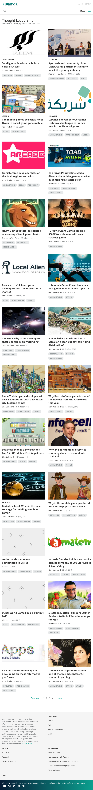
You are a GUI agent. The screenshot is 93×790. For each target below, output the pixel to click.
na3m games (8, 243)
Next (60, 698)
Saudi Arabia (8, 60)
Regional (52, 60)
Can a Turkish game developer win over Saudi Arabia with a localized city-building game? (22, 400)
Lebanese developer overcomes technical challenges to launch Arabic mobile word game (67, 123)
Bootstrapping (56, 354)
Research (5, 757)
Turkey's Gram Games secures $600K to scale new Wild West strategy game (66, 234)
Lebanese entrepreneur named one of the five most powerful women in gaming (67, 674)
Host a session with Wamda (58, 757)
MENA (83, 79)
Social (21, 185)
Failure (65, 575)
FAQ (49, 725)
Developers (7, 351)
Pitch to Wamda (54, 770)
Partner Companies (55, 729)
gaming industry (32, 75)
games (5, 132)
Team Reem (7, 75)
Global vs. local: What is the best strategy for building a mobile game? (21, 509)
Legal (50, 734)
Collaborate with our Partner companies (63, 761)
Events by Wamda (9, 761)
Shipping (69, 354)
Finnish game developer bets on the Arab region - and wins (21, 174)
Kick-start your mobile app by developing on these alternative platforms (21, 674)
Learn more (27, 744)
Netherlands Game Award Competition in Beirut (17, 561)
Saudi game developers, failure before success (20, 65)
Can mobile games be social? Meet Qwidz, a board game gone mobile (22, 121)
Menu (82, 11)
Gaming (69, 297)
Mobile (85, 135)
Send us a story (54, 752)
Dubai (5, 625)
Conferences (33, 625)
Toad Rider (54, 188)
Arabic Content (72, 135)
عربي (89, 11)
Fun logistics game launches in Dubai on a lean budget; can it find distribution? (69, 342)
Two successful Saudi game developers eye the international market (21, 288)
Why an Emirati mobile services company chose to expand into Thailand (67, 453)
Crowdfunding (22, 351)
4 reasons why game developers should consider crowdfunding (21, 340)
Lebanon (6, 116)
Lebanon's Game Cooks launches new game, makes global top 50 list (69, 286)
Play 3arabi (72, 79)
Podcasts (5, 752)
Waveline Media (69, 188)
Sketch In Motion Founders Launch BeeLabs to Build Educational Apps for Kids (69, 616)
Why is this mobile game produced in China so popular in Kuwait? (69, 504)
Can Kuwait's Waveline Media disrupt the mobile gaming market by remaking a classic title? (69, 176)
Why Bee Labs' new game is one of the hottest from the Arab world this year (68, 400)
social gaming (9, 185)
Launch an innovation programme (61, 765)
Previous (35, 698)
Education (54, 633)
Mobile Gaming (18, 132)
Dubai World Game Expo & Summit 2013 (22, 614)
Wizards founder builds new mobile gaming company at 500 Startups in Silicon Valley (69, 563)
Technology (33, 185)
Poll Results (8, 521)
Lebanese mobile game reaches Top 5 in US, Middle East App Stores (23, 451)
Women (79, 686)
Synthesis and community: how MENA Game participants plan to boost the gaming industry (68, 67)
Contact (88, 4)
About (80, 4)
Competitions (25, 571)
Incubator (54, 575)
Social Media (8, 412)
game (5, 300)
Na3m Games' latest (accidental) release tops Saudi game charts (21, 232)
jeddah (18, 75)
